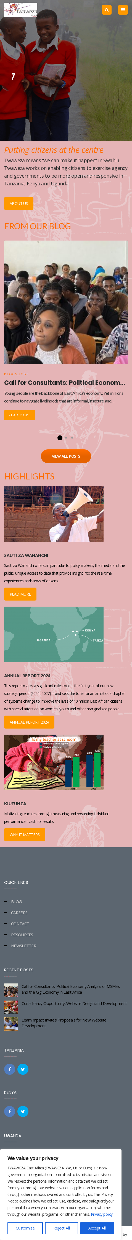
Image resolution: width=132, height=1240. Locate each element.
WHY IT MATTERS (25, 834)
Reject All (61, 1228)
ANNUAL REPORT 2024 (29, 722)
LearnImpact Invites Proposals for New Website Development (64, 1022)
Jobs (24, 374)
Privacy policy (102, 1214)
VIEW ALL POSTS (66, 456)
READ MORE (20, 594)
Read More (20, 415)
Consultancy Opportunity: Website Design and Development (74, 1003)
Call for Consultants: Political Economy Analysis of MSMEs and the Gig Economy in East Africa (71, 989)
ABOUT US (19, 203)
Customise (25, 1228)
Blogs (10, 374)
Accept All (97, 1228)
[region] (61, 1194)
